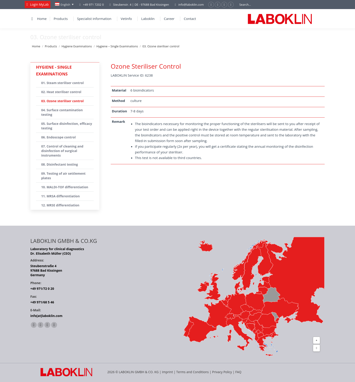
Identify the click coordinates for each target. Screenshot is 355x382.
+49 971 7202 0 (93, 4)
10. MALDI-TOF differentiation (64, 187)
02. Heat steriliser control (61, 92)
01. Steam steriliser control (62, 83)
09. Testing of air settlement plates (63, 175)
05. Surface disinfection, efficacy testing (66, 125)
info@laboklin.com (188, 4)
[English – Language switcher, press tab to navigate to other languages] (64, 4)
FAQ (238, 372)
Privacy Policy (222, 372)
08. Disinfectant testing (59, 164)
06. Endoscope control (58, 137)
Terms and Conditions (193, 372)
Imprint (167, 372)
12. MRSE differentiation (60, 205)
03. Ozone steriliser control (62, 101)
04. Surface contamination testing (62, 112)
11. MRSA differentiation (60, 196)
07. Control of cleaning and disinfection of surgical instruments (62, 150)
